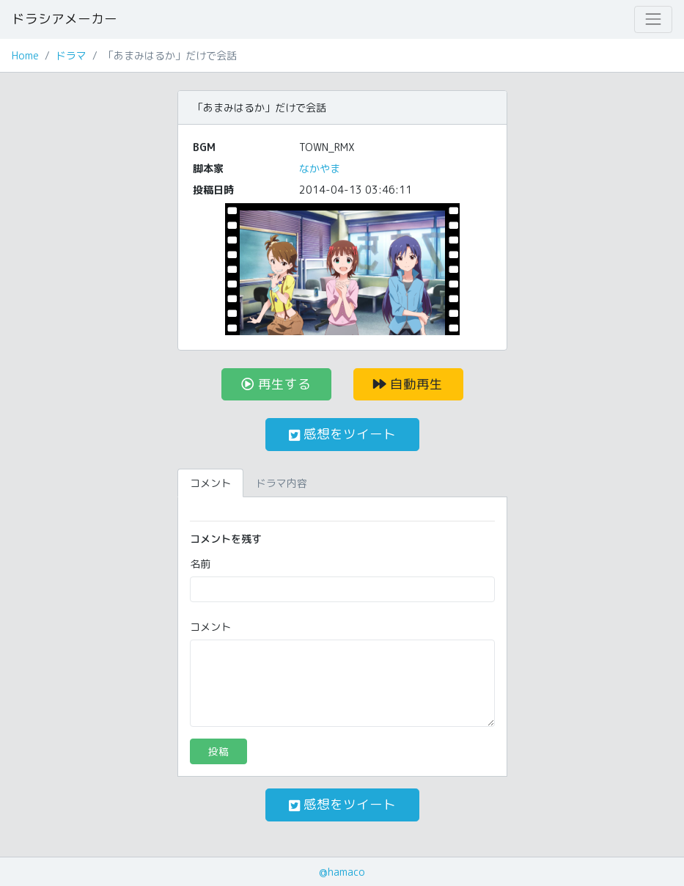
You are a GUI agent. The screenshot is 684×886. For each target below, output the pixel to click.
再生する (276, 384)
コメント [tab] (210, 483)
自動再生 (408, 384)
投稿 (218, 751)
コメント (210, 627)
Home (25, 55)
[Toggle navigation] (653, 19)
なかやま (319, 168)
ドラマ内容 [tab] (281, 483)
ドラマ (71, 55)
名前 (200, 564)
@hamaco (342, 872)
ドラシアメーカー (64, 19)
